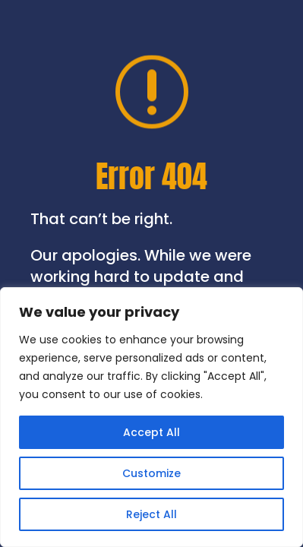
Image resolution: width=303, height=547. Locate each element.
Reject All (151, 514)
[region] (151, 417)
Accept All (151, 432)
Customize (151, 473)
